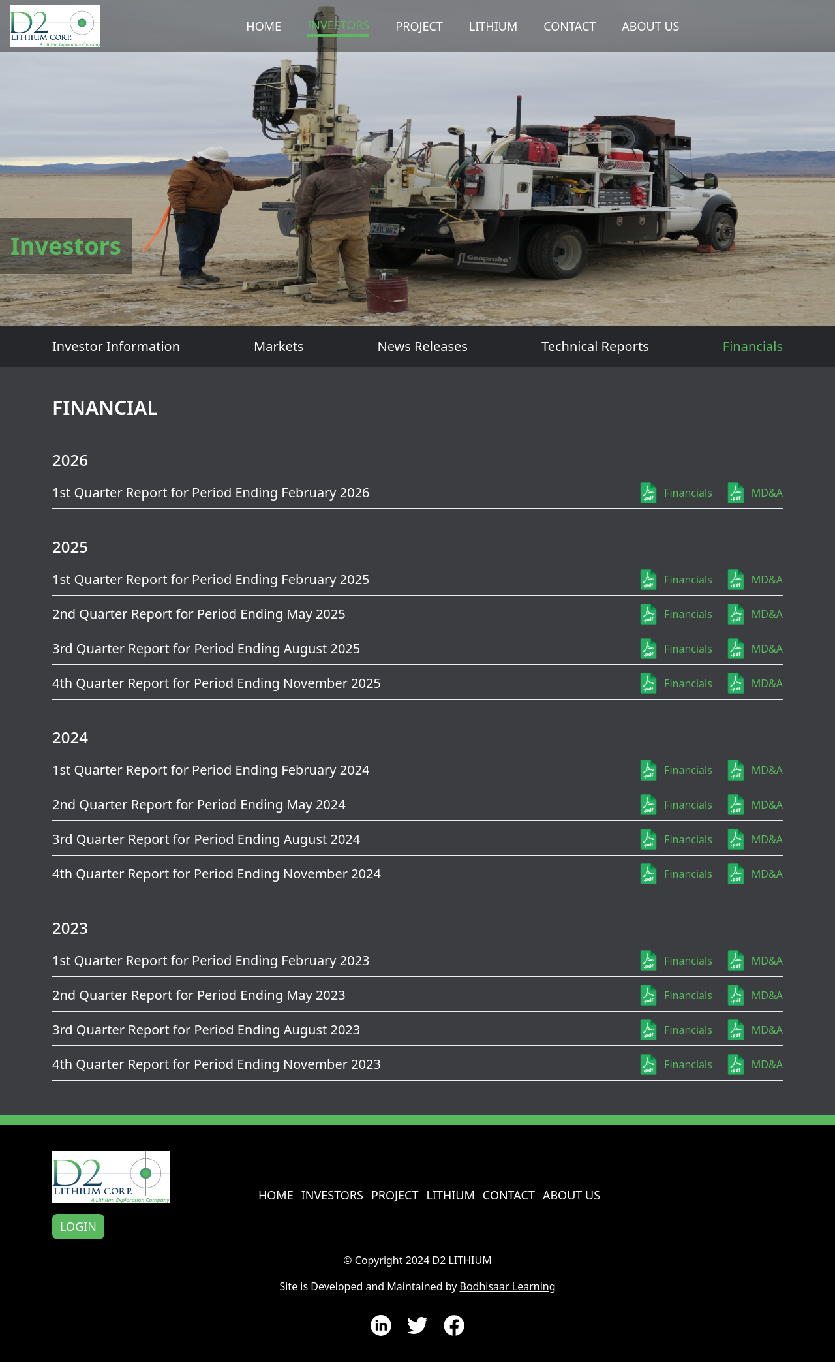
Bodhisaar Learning (507, 1286)
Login (78, 1226)
